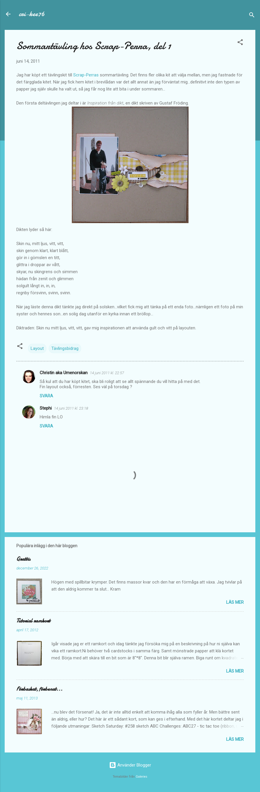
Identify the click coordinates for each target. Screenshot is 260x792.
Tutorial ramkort (33, 621)
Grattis (23, 559)
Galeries (141, 777)
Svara (46, 396)
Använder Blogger (130, 765)
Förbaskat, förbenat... (39, 689)
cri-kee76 (32, 14)
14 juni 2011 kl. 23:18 (71, 408)
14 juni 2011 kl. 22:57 (107, 373)
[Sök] (251, 16)
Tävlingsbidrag (64, 348)
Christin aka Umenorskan (64, 372)
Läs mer (235, 602)
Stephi (46, 408)
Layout (37, 348)
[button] (240, 43)
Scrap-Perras (86, 75)
